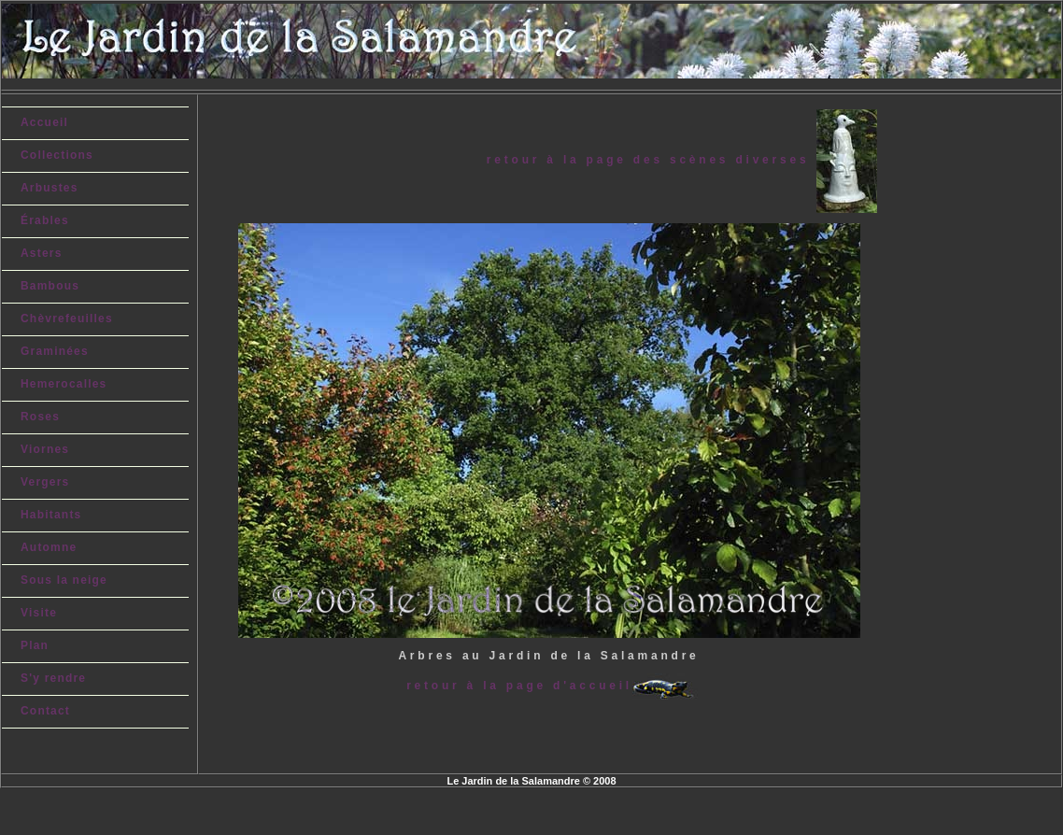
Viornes (45, 449)
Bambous (50, 285)
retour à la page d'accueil (519, 685)
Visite (39, 612)
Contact (45, 710)
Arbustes (49, 187)
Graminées (55, 351)
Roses (40, 416)
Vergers (45, 481)
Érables (45, 220)
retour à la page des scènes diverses (651, 159)
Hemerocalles (63, 383)
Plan (35, 645)
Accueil (44, 122)
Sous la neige (64, 580)
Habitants (51, 514)
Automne (49, 547)
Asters (42, 253)
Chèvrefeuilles (67, 318)
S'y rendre (53, 678)
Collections (57, 155)
